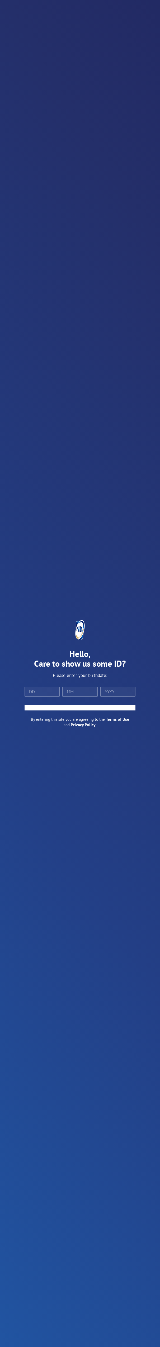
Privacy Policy (83, 724)
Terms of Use (117, 719)
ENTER (80, 707)
